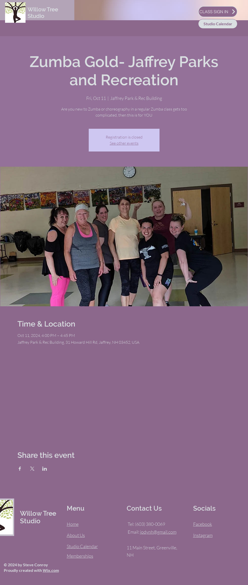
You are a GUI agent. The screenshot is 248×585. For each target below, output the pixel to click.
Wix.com (51, 570)
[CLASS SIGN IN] (217, 11)
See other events (124, 143)
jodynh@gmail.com (158, 532)
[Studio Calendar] (217, 24)
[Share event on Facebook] (19, 469)
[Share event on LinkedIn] (44, 469)
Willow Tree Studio (43, 12)
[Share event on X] (32, 469)
